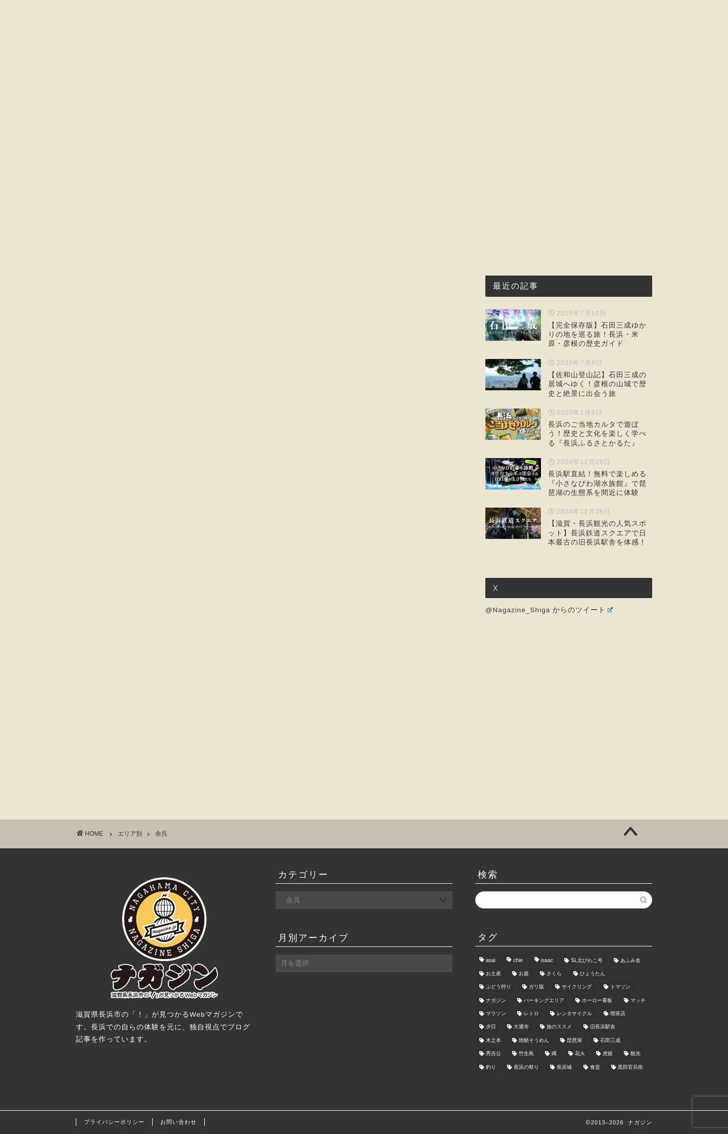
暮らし (486, 96)
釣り (491, 1067)
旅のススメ (559, 1027)
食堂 (595, 1067)
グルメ (297, 96)
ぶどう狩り (498, 987)
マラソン (496, 1013)
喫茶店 (617, 1013)
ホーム (169, 96)
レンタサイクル (574, 1013)
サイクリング (577, 987)
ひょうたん (592, 973)
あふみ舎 (630, 960)
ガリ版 (536, 987)
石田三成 (610, 1040)
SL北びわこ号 (587, 960)
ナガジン (496, 1000)
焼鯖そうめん (534, 1040)
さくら (554, 973)
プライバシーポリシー (114, 1122)
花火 (580, 1054)
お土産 (493, 973)
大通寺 (521, 1027)
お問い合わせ (547, 96)
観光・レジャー (362, 96)
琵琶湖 (574, 1040)
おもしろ (432, 96)
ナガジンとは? (232, 96)
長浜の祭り (526, 1067)
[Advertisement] (561, 185)
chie (518, 960)
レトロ (531, 1013)
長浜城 (564, 1067)
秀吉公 (493, 1054)
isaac (547, 960)
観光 (635, 1054)
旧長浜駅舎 (602, 1027)
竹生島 (526, 1054)
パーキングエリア (544, 1000)
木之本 (493, 1040)
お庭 (524, 973)
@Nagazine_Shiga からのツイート (549, 610)
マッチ (638, 1000)
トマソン (620, 987)
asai (490, 960)
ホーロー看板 (597, 1000)
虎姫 (608, 1054)
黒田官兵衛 (630, 1067)
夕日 (491, 1027)
